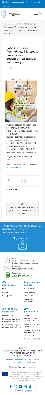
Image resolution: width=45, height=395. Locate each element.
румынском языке (14, 167)
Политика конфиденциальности (22, 363)
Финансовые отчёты (32, 339)
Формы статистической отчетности (30, 318)
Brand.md (28, 391)
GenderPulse (7, 315)
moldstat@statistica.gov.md (22, 269)
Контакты (6, 292)
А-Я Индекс (29, 289)
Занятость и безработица (25, 24)
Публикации (9, 27)
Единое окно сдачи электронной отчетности (32, 332)
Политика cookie (32, 360)
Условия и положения (14, 360)
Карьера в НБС (8, 296)
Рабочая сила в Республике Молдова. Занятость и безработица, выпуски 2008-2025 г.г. (21, 30)
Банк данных (29, 292)
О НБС (5, 289)
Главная (7, 24)
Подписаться (21, 238)
